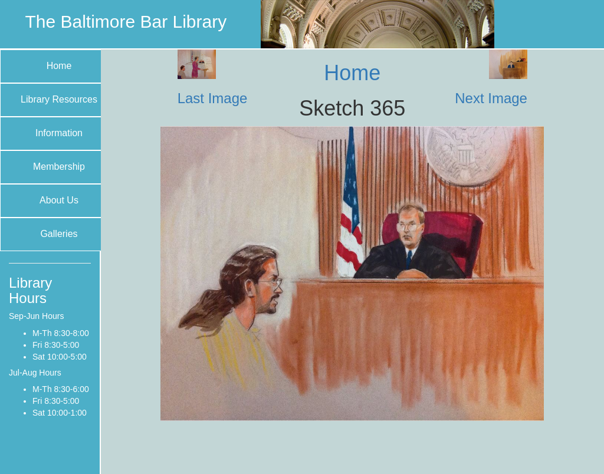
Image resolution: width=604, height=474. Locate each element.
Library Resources (59, 99)
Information (59, 133)
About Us (59, 200)
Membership (59, 167)
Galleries (58, 234)
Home (59, 66)
